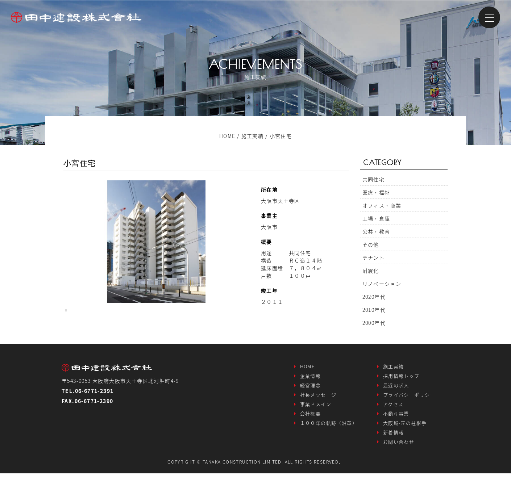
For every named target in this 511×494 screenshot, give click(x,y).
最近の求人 (396, 407)
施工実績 (393, 388)
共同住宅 (373, 179)
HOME (307, 388)
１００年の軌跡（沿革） (328, 444)
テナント (373, 257)
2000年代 (374, 322)
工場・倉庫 (376, 218)
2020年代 (374, 296)
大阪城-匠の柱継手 (405, 444)
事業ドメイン (315, 426)
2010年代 (374, 309)
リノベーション (382, 283)
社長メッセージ (318, 416)
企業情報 (310, 397)
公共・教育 (376, 231)
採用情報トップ (401, 397)
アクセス (393, 426)
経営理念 (310, 407)
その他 (370, 244)
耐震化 (370, 270)
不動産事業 (396, 435)
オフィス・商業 (382, 205)
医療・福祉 (376, 192)
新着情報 (393, 454)
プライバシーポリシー (409, 416)
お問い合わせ (398, 463)
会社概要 (310, 435)
